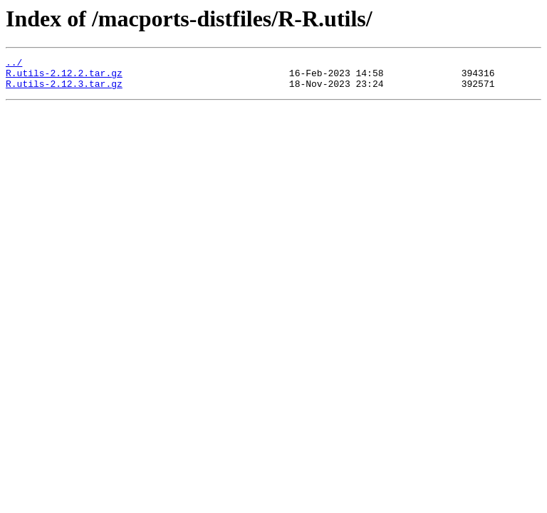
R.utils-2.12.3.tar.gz (64, 89)
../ (14, 64)
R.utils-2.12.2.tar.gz (64, 77)
